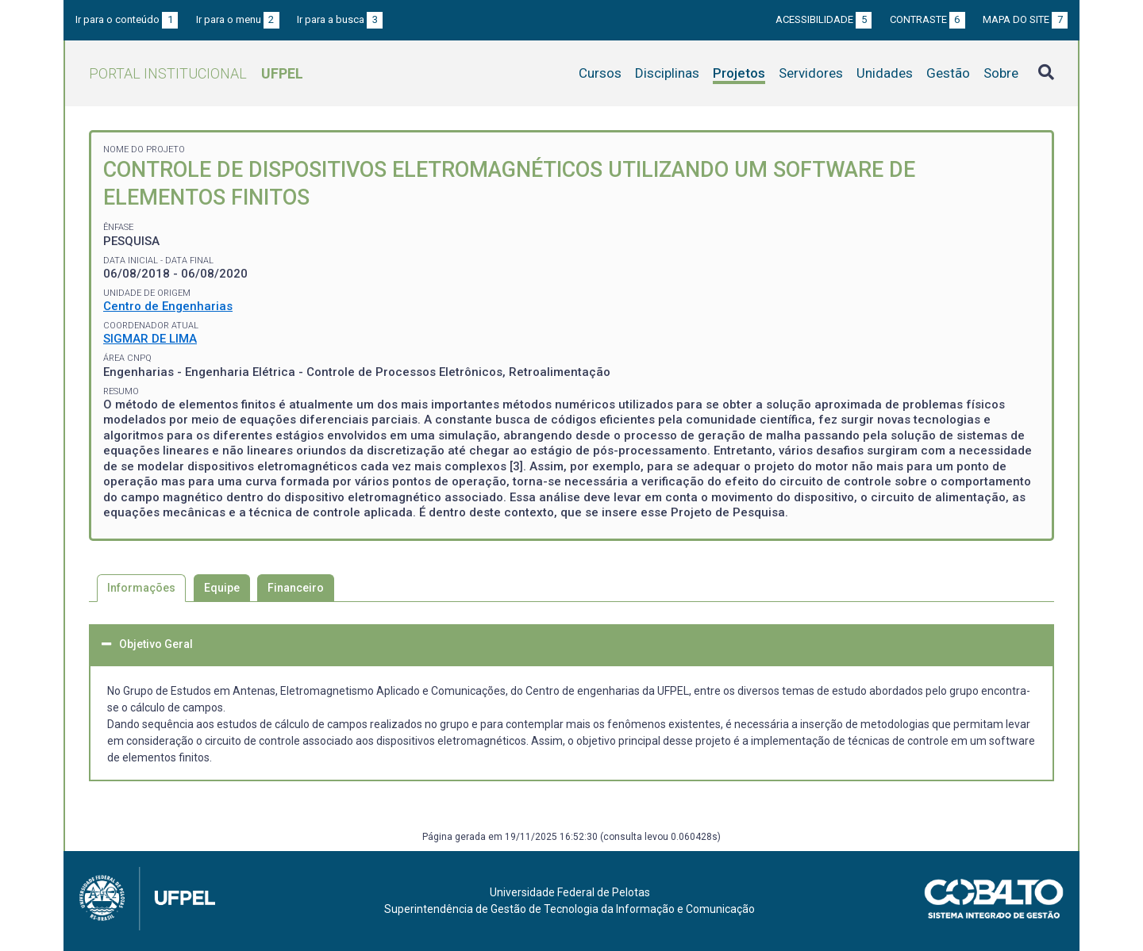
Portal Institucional (196, 73)
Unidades (884, 73)
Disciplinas (667, 73)
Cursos (600, 73)
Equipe (222, 587)
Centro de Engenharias (168, 306)
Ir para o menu (237, 19)
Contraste (927, 19)
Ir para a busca (340, 19)
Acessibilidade (823, 19)
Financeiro (295, 587)
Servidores (811, 73)
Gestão (948, 73)
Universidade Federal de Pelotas (570, 892)
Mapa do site (1025, 19)
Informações (141, 587)
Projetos (739, 73)
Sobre (1000, 73)
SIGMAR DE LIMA (150, 339)
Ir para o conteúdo (126, 19)
